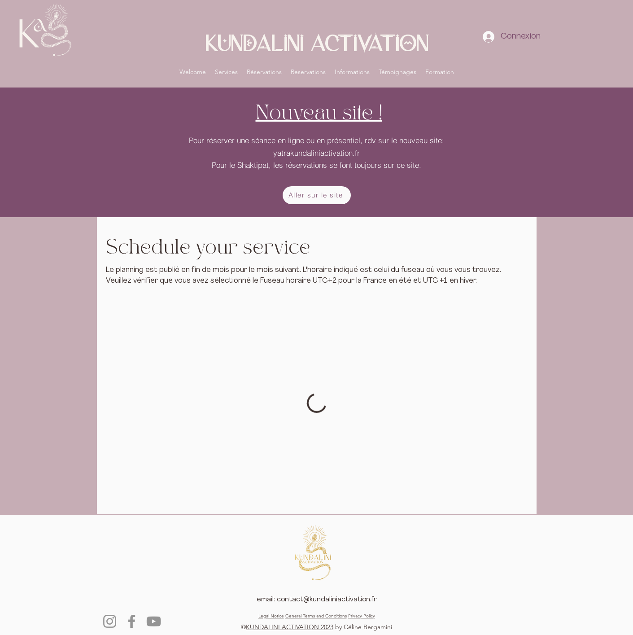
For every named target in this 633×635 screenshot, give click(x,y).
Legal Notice (271, 616)
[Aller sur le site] (317, 195)
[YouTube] (153, 621)
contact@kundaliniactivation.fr (327, 599)
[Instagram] (109, 621)
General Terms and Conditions (316, 616)
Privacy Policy (361, 616)
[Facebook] (131, 621)
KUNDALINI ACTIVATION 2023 (289, 627)
